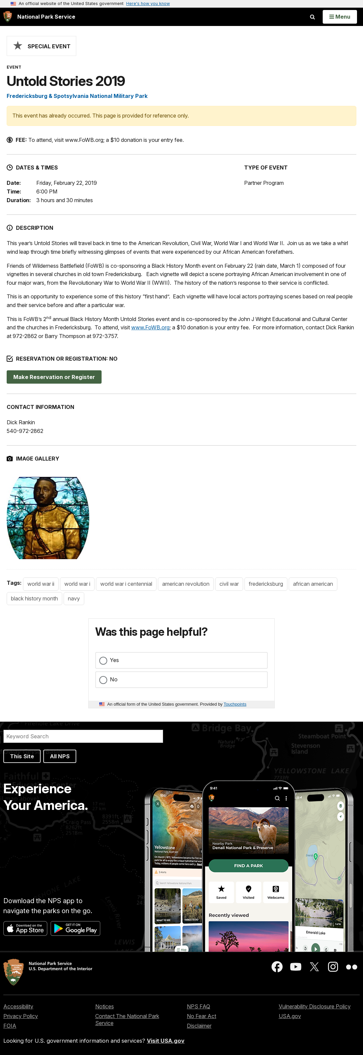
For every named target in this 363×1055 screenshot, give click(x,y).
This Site (22, 756)
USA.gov (290, 1016)
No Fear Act (201, 1016)
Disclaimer (199, 1025)
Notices (104, 1006)
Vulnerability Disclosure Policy (315, 1006)
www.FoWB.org (150, 327)
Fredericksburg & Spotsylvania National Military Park (77, 96)
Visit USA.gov (165, 1040)
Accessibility (18, 1006)
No (114, 679)
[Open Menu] (340, 16)
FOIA (9, 1025)
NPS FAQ (198, 1006)
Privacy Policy (20, 1016)
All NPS (60, 756)
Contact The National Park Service (127, 1019)
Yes (114, 660)
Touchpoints (235, 704)
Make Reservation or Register (54, 377)
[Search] (83, 736)
